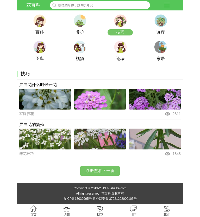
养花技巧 (26, 154)
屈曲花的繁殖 (31, 124)
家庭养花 (26, 114)
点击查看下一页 (100, 170)
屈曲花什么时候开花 (38, 84)
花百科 (33, 5)
